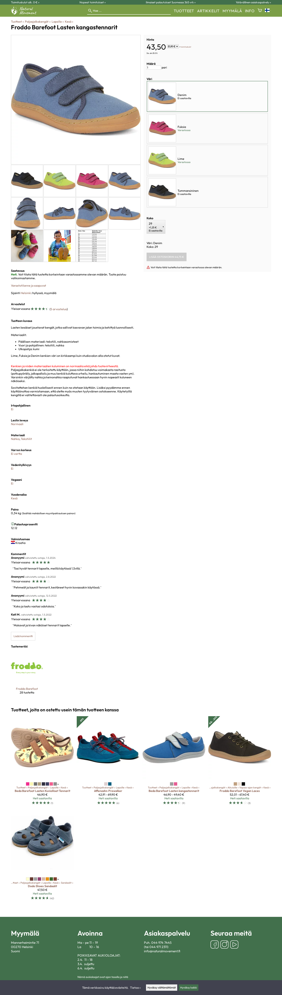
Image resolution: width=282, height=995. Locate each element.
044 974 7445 (161, 942)
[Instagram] (224, 945)
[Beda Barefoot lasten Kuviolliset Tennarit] (42, 762)
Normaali (17, 424)
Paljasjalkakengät (37, 21)
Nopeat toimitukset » (93, 2)
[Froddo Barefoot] (27, 676)
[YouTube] (234, 945)
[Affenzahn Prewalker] (108, 762)
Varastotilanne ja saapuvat (28, 285)
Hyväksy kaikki (188, 987)
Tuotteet (184, 10)
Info (250, 10)
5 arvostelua (59, 309)
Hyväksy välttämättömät (162, 987)
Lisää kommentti (23, 636)
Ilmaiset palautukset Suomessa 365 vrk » (171, 2)
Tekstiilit (26, 439)
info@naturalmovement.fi (162, 951)
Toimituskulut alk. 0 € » (25, 2)
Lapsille (58, 21)
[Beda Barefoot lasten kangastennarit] (173, 762)
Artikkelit (208, 10)
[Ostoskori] (260, 11)
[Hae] (129, 11)
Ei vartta (16, 454)
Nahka (15, 439)
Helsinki (26, 293)
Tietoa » (135, 987)
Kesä (69, 21)
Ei (12, 409)
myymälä (232, 10)
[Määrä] (154, 68)
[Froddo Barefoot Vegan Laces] (239, 762)
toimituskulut (186, 46)
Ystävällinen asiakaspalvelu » (253, 2)
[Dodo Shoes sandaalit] (42, 857)
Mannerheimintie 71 (25, 942)
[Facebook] (214, 945)
